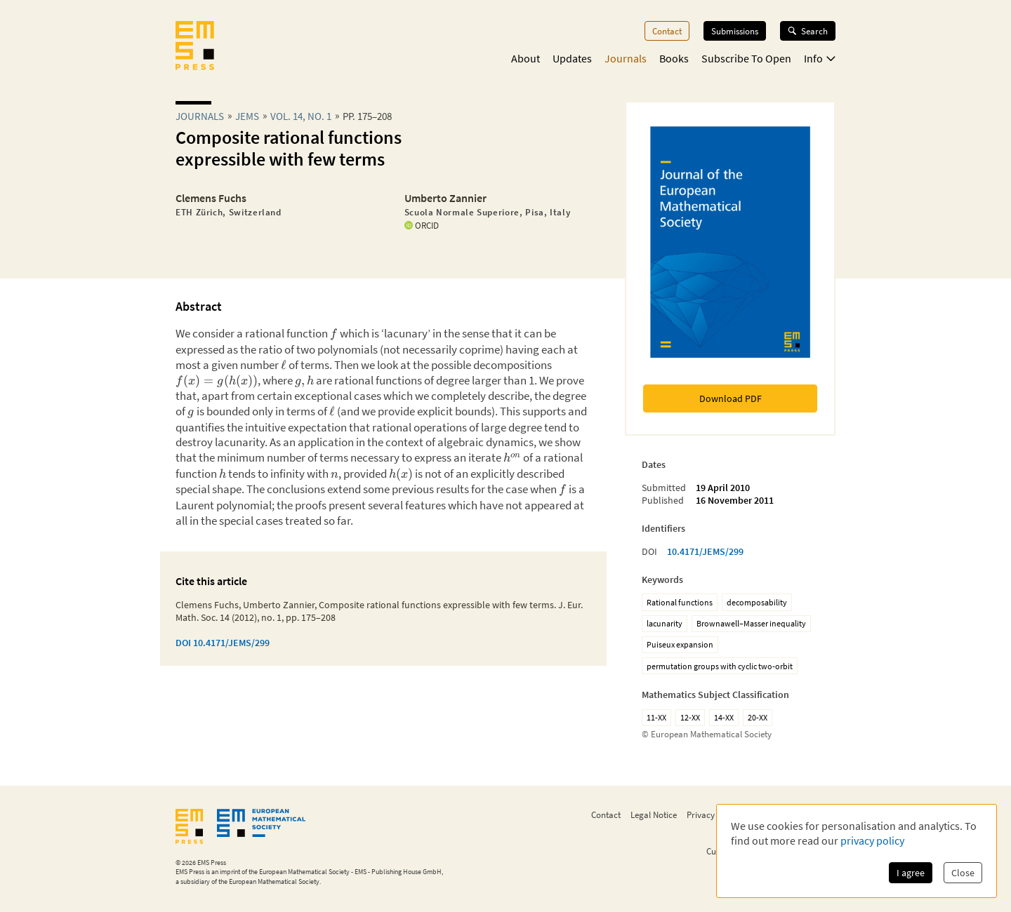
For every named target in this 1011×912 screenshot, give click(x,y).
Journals (625, 58)
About (525, 58)
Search (808, 30)
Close (962, 872)
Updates (572, 58)
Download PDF (730, 398)
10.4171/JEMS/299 (705, 551)
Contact (667, 30)
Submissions (734, 30)
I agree (911, 872)
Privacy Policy (713, 814)
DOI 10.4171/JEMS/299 (223, 642)
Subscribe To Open (746, 58)
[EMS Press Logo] (195, 47)
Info (819, 58)
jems (247, 116)
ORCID (421, 225)
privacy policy (872, 840)
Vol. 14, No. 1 (300, 116)
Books (674, 58)
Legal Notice (653, 814)
